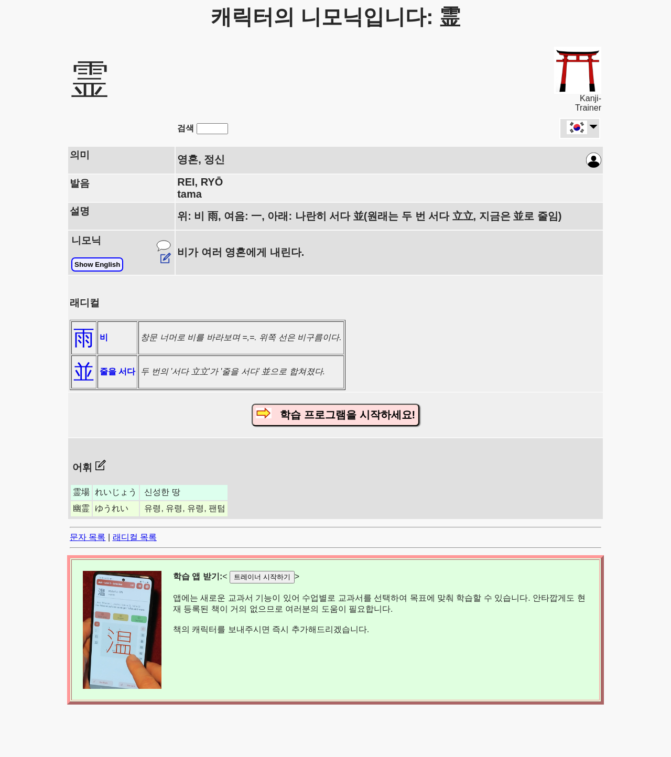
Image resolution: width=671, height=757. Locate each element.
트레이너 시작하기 (262, 577)
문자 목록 (87, 537)
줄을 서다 (117, 371)
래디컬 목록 (135, 537)
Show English (97, 264)
